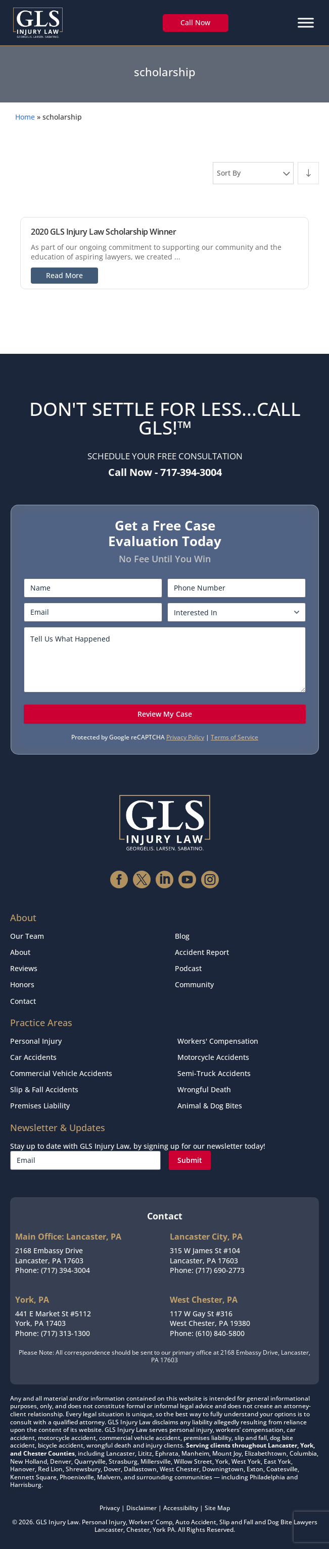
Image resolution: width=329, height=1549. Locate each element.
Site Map (217, 1508)
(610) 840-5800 (220, 1333)
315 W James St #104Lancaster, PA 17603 (205, 1255)
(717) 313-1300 (65, 1333)
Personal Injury (36, 1041)
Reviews (23, 968)
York (159, 1529)
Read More (64, 275)
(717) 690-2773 (220, 1270)
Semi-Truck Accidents (214, 1073)
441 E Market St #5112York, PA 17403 (53, 1318)
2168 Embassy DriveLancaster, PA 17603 (49, 1255)
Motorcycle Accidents (213, 1057)
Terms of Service (234, 737)
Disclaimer (141, 1508)
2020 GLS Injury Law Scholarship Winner (103, 231)
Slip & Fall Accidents (44, 1089)
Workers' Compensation (217, 1041)
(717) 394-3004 (65, 1270)
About (20, 952)
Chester (138, 1529)
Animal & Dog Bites (209, 1105)
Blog (182, 936)
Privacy (110, 1508)
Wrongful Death (204, 1089)
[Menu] (306, 22)
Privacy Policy (185, 737)
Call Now (195, 22)
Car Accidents (33, 1057)
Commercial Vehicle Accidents (61, 1073)
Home (25, 117)
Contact (23, 1001)
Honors (22, 984)
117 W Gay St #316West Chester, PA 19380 (210, 1318)
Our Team (27, 936)
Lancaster (109, 1529)
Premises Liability (40, 1105)
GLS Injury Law (57, 1522)
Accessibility (180, 1508)
